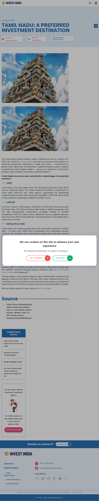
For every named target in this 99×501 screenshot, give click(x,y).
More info (72, 251)
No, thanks (36, 258)
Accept (60, 258)
